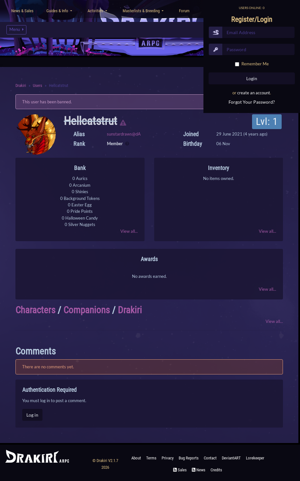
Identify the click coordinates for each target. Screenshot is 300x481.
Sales (180, 469)
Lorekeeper (255, 458)
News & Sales (22, 10)
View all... (129, 231)
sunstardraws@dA (124, 134)
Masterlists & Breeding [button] (142, 10)
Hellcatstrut (90, 121)
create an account (253, 92)
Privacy (167, 458)
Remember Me (255, 63)
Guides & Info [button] (57, 10)
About (136, 458)
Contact (210, 458)
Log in (32, 415)
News (198, 469)
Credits (216, 469)
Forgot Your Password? (252, 102)
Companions (86, 310)
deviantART (231, 458)
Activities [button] (96, 10)
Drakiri (130, 310)
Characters (35, 310)
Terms (151, 458)
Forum (184, 10)
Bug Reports (189, 458)
